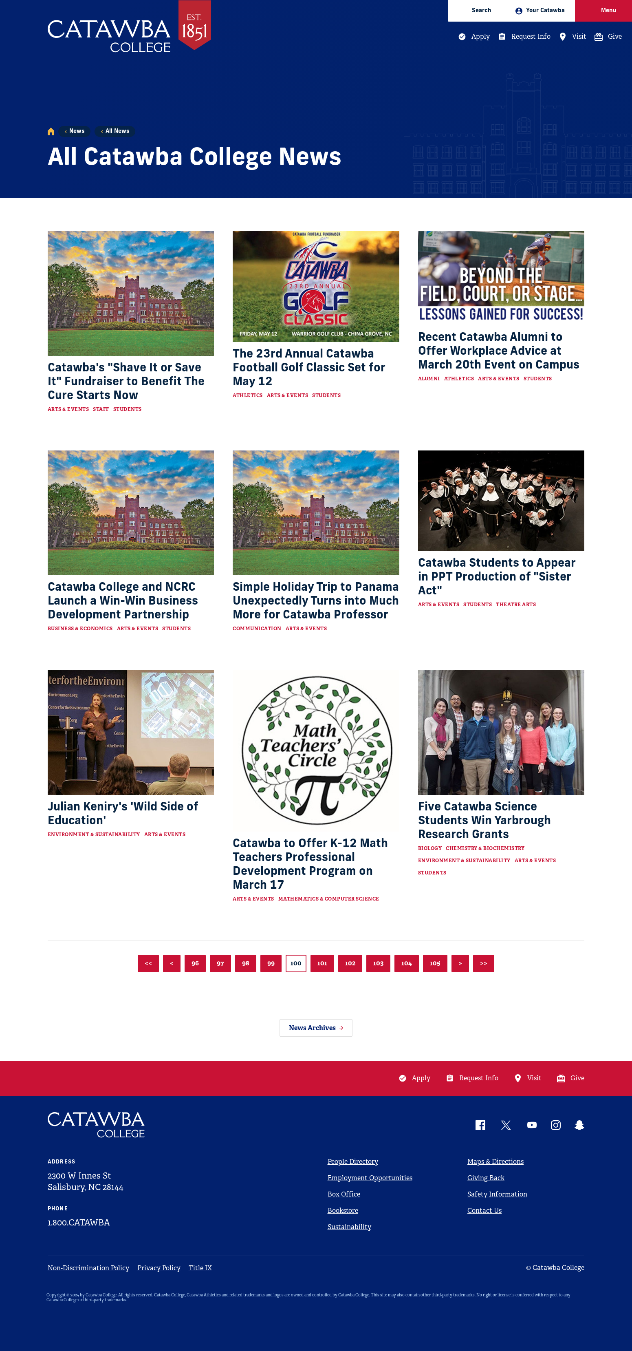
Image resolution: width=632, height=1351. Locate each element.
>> (483, 963)
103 (378, 963)
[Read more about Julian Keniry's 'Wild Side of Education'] (131, 732)
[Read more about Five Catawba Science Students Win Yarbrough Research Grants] (501, 732)
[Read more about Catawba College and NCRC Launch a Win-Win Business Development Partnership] (131, 512)
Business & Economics (80, 628)
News (76, 131)
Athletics (248, 395)
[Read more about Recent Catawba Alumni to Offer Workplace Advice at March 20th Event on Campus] (501, 278)
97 (220, 963)
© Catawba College (555, 1267)
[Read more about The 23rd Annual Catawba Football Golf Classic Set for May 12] (316, 286)
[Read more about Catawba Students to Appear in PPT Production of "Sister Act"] (501, 500)
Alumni (429, 378)
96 (195, 963)
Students (127, 409)
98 (245, 963)
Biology (430, 848)
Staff (101, 409)
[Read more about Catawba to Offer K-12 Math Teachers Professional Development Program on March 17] (316, 751)
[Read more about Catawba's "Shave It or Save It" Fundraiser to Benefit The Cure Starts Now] (131, 293)
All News (117, 131)
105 (435, 963)
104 (406, 963)
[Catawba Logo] (96, 1125)
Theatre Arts (516, 604)
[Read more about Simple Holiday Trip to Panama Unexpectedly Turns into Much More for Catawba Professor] (316, 512)
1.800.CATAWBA (79, 1222)
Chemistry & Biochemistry (485, 848)
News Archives (312, 1028)
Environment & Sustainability (94, 834)
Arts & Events (68, 409)
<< (148, 963)
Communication (257, 628)
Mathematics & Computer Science (328, 899)
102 (350, 963)
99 (271, 963)
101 (322, 963)
